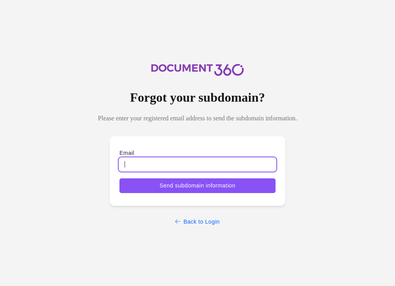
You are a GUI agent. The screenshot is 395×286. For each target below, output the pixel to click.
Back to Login (197, 221)
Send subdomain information (198, 185)
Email (126, 153)
